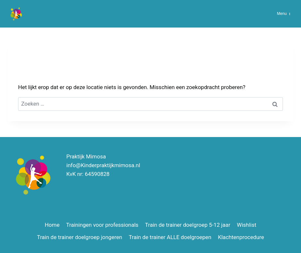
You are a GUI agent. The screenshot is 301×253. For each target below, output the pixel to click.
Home (52, 225)
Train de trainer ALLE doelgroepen (170, 237)
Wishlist (246, 225)
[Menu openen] (284, 13)
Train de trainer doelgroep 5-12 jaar (187, 225)
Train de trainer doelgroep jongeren (79, 237)
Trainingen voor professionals (102, 225)
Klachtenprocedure (241, 237)
